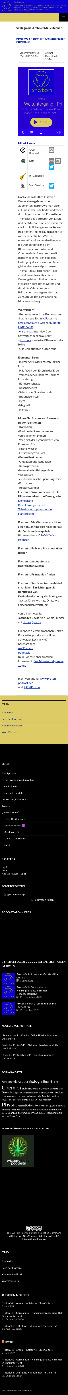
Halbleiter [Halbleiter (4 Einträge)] (44, 1092)
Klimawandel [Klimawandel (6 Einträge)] (9, 1096)
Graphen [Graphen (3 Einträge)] (17, 1092)
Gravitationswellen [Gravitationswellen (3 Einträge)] (29, 1092)
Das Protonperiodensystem (19, 779)
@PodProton (32, 687)
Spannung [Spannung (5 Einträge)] (13, 1112)
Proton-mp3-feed (17, 1294)
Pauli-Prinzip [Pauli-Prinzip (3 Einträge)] (22, 1099)
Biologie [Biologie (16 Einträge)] (35, 1081)
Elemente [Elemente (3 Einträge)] (54, 1088)
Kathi (7, 844)
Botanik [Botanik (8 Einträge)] (48, 1081)
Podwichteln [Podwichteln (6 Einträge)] (32, 1105)
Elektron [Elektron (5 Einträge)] (35, 1088)
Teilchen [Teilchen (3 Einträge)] (42, 1113)
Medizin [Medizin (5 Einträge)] (46, 1096)
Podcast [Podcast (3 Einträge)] (21, 1105)
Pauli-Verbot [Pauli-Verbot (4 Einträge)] (35, 1099)
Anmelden (7, 712)
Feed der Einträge (12, 718)
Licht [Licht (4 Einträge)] (39, 1096)
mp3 (4, 867)
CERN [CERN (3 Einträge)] (56, 1082)
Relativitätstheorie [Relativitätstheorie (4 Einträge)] (51, 1109)
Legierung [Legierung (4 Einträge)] (31, 1096)
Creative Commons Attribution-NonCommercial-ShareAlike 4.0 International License (35, 1236)
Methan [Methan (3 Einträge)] (55, 1096)
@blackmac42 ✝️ (15, 825)
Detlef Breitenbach (14, 818)
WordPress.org (10, 731)
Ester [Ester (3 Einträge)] (61, 1088)
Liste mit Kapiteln (13, 792)
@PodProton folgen (42, 899)
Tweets (6, 805)
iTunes (27, 622)
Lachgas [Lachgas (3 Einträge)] (21, 1096)
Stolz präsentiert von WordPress (17, 1390)
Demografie (25, 500)
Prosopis (25, 340)
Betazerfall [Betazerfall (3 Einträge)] (23, 1082)
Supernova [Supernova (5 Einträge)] (32, 1112)
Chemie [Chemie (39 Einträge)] (10, 1087)
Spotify (36, 622)
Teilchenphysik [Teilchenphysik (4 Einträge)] (54, 1113)
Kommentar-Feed (12, 725)
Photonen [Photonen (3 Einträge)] (46, 1099)
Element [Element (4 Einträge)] (44, 1088)
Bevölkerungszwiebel (31, 505)
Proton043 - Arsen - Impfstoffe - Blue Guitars (27, 1303)
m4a (4, 870)
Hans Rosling (26, 513)
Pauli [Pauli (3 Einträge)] (14, 1099)
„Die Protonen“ (10, 812)
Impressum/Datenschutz (15, 799)
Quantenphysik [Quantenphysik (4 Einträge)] (57, 1105)
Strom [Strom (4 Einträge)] (22, 1113)
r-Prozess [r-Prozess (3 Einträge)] (6, 1109)
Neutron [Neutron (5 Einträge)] (6, 1099)
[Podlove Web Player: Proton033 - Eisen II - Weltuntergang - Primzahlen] (41, 101)
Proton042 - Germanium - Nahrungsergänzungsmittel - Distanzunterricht (32, 990)
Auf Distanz (25, 648)
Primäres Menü (63, 17)
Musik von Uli (11, 831)
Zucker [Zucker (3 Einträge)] (19, 1116)
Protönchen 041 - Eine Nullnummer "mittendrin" (29, 1325)
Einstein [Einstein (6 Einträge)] (25, 1088)
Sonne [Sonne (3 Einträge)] (4, 1113)
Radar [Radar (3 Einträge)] (13, 1109)
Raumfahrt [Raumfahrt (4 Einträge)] (35, 1109)
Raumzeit (24, 652)
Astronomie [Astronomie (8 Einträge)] (9, 1081)
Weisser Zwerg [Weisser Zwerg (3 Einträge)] (8, 1116)
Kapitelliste (10, 786)
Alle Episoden (9, 773)
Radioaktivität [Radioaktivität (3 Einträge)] (23, 1109)
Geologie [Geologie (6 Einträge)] (7, 1092)
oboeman (7, 1035)
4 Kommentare (23, 45)
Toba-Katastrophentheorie (35, 509)
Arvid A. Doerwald (14, 838)
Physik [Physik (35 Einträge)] (9, 1104)
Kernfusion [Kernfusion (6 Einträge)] (56, 1092)
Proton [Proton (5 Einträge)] (44, 1105)
